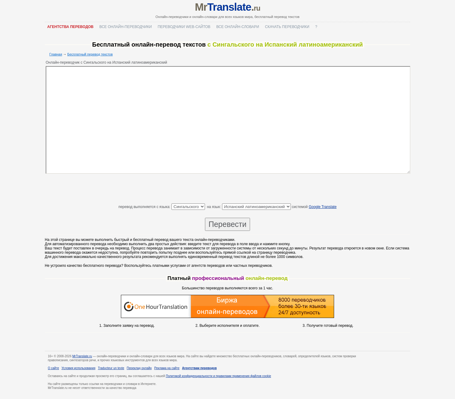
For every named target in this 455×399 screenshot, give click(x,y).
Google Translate (323, 207)
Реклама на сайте (166, 368)
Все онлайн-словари (237, 27)
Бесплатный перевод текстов (90, 54)
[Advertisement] (227, 189)
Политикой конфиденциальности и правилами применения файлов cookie (218, 376)
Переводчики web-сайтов (184, 27)
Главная (55, 54)
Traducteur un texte (111, 368)
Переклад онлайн (139, 368)
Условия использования (78, 368)
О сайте (53, 368)
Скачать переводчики (287, 27)
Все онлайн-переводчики (125, 27)
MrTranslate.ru (82, 356)
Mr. (227, 7)
